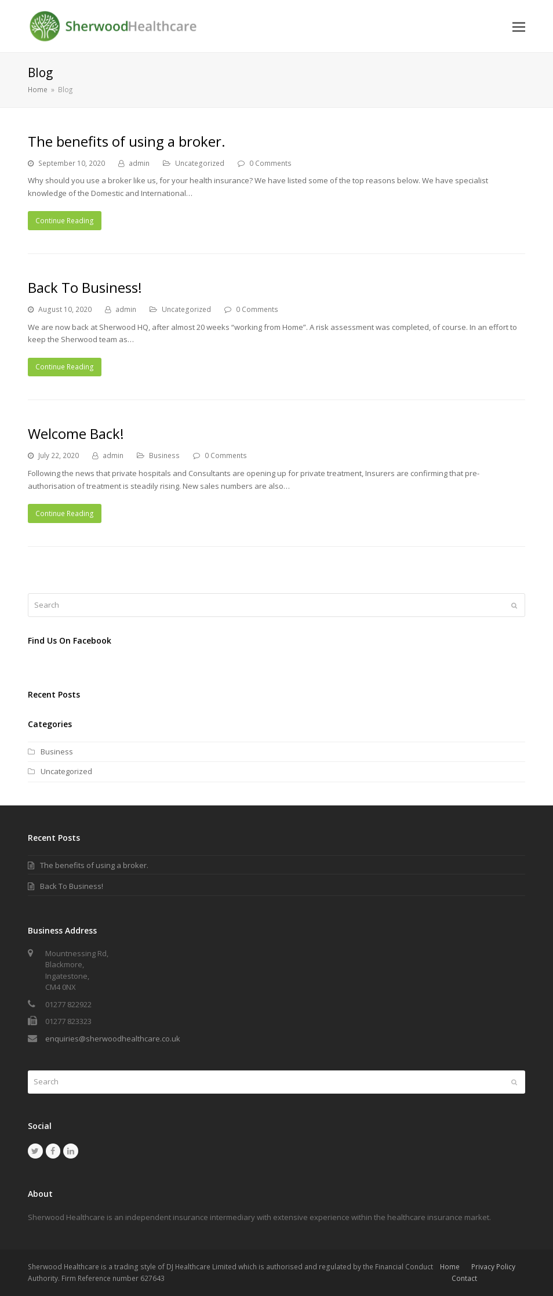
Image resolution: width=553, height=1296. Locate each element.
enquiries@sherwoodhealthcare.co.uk (112, 1038)
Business (164, 455)
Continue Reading (64, 221)
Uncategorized (199, 163)
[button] (518, 26)
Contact (464, 1278)
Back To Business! (85, 287)
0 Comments (270, 163)
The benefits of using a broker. (126, 141)
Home (450, 1267)
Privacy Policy (493, 1267)
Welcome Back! (76, 433)
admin (139, 163)
